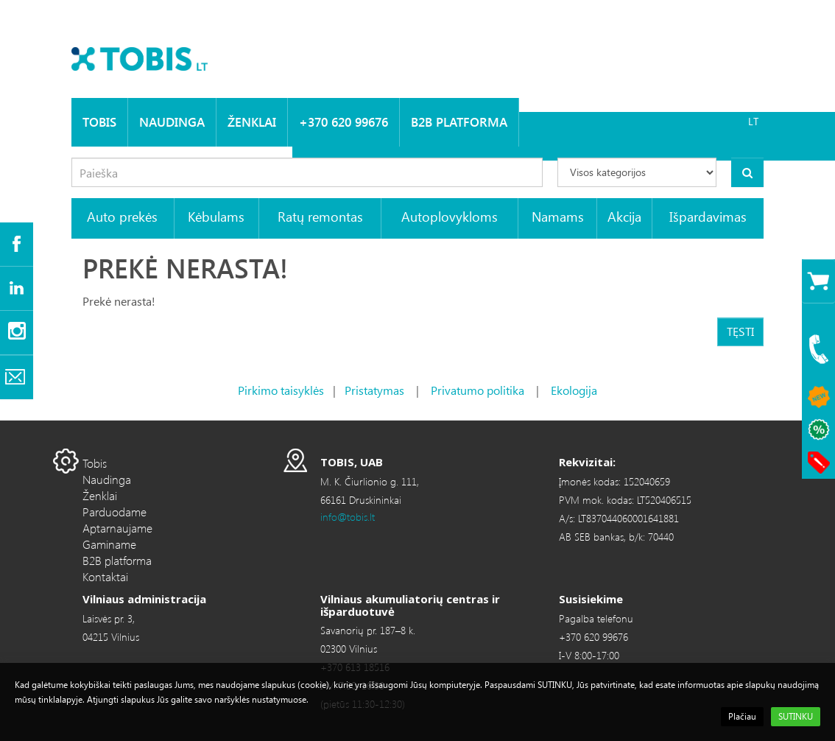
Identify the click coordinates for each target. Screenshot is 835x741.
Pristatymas (374, 390)
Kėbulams (216, 216)
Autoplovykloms (449, 216)
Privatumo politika (477, 390)
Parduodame (114, 511)
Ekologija (574, 390)
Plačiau (742, 716)
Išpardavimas (708, 216)
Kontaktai (105, 576)
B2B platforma (459, 121)
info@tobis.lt (347, 517)
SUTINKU (795, 716)
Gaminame (109, 544)
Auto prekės (122, 216)
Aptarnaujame (117, 527)
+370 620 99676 (343, 121)
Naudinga (172, 121)
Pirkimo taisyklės (281, 390)
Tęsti (740, 331)
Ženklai (252, 121)
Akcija (624, 216)
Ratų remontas (320, 216)
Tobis (99, 121)
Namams (558, 216)
